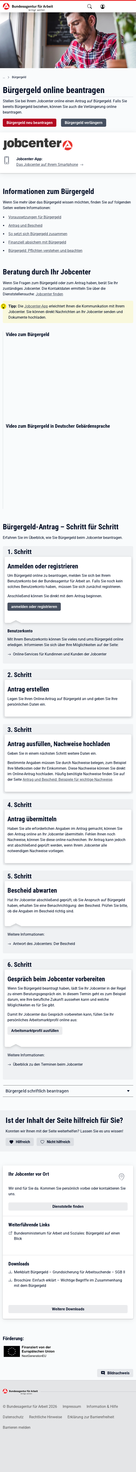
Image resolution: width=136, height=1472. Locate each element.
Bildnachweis (118, 1373)
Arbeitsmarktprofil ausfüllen (35, 1030)
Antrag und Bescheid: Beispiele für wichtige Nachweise (67, 779)
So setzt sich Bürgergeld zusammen (37, 234)
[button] (90, 6)
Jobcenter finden (49, 294)
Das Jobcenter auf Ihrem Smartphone (47, 164)
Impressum (72, 1406)
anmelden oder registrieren (34, 606)
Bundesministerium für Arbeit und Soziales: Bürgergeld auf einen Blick (67, 1236)
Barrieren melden (17, 1427)
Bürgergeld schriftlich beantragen (37, 1090)
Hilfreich (23, 1142)
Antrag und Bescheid (25, 225)
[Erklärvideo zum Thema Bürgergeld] (69, 379)
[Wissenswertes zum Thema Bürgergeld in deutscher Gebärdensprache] (69, 471)
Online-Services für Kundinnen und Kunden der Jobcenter (59, 654)
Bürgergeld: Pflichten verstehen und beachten (45, 250)
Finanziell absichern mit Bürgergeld (37, 242)
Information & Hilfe (102, 1406)
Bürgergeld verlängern (83, 122)
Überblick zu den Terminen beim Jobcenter (48, 1064)
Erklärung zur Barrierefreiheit (91, 1417)
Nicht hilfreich (58, 1142)
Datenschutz (13, 1417)
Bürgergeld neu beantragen (30, 122)
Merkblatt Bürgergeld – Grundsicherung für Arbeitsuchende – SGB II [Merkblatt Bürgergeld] (69, 1272)
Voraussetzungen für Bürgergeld (34, 217)
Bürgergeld (19, 77)
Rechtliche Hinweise (45, 1417)
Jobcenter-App (36, 306)
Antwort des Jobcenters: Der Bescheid (44, 943)
